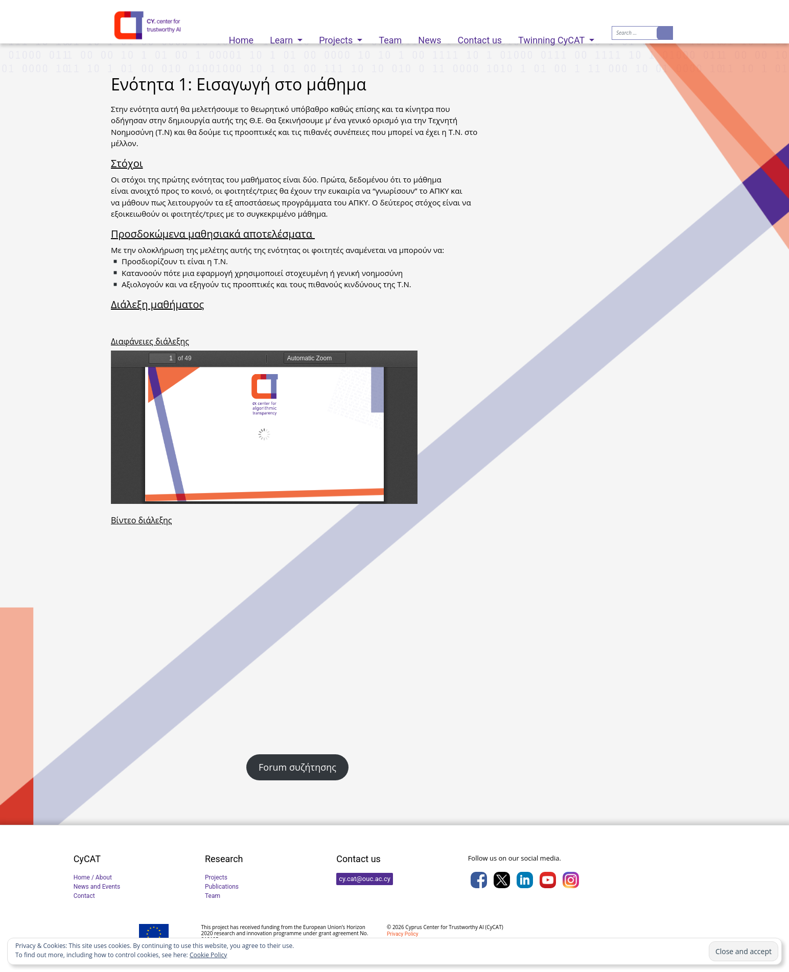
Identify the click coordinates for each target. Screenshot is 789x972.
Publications (222, 886)
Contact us (480, 37)
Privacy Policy (403, 934)
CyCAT (493, 927)
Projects (337, 37)
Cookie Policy (208, 955)
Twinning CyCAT (552, 37)
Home (241, 37)
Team (390, 37)
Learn (282, 37)
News (429, 37)
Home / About (93, 877)
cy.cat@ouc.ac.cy (364, 879)
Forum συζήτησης (297, 767)
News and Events (97, 886)
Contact (84, 895)
